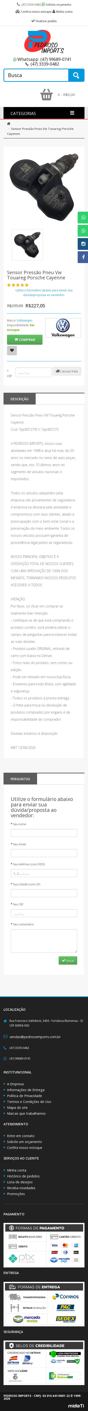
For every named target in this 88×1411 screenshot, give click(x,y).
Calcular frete (67, 371)
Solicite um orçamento (24, 1141)
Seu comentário (23, 924)
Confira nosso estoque (24, 1147)
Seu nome (19, 824)
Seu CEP (18, 904)
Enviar (68, 960)
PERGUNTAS (20, 779)
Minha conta (16, 1170)
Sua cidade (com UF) (26, 884)
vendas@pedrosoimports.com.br (35, 1037)
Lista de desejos (20, 1182)
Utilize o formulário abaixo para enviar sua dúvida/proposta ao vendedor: (44, 292)
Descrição (20, 399)
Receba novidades (21, 1188)
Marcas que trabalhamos (26, 1113)
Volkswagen (24, 320)
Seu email (19, 844)
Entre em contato (20, 1136)
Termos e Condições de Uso (29, 1101)
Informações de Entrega (26, 1090)
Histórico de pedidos (23, 1176)
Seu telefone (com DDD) (29, 864)
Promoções (16, 1194)
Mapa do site (17, 1107)
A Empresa (15, 1084)
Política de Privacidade (24, 1095)
